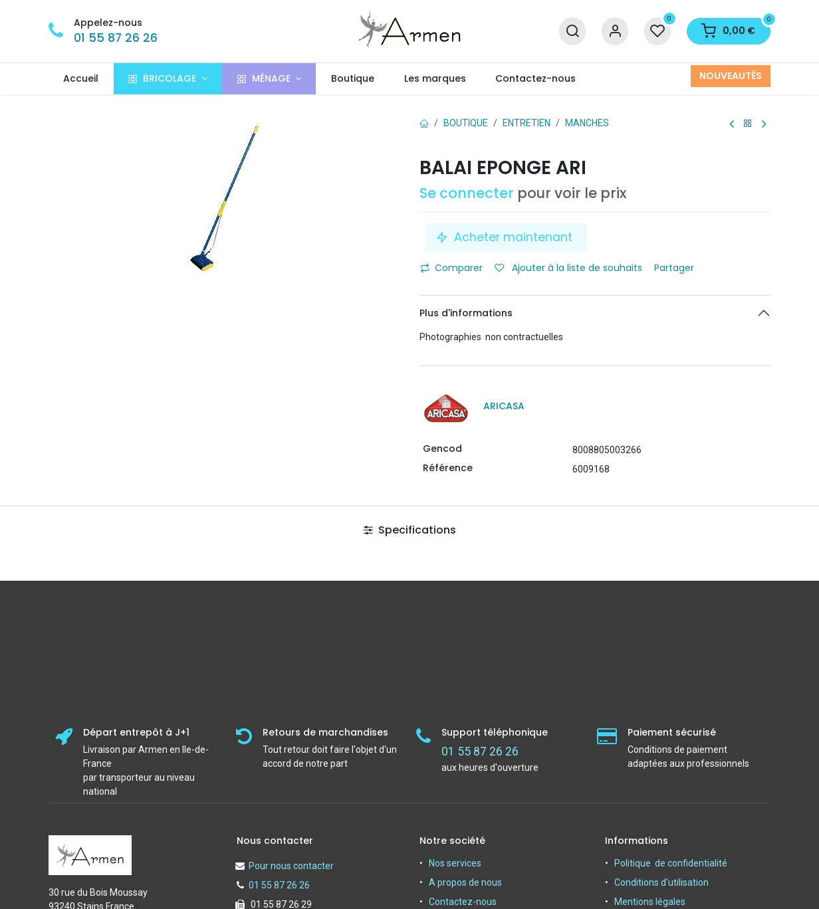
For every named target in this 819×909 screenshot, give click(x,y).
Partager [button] (675, 267)
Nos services (455, 863)
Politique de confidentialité (670, 863)
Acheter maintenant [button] (506, 237)
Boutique (465, 123)
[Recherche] (572, 31)
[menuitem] (81, 78)
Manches (587, 123)
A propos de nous (465, 882)
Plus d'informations (466, 313)
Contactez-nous (463, 901)
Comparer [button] (451, 267)
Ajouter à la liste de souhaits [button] (568, 267)
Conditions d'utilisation (661, 882)
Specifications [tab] (410, 530)
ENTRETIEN (526, 123)
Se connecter (466, 193)
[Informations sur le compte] (615, 31)
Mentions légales (649, 901)
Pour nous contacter (291, 865)
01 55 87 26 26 (116, 38)
